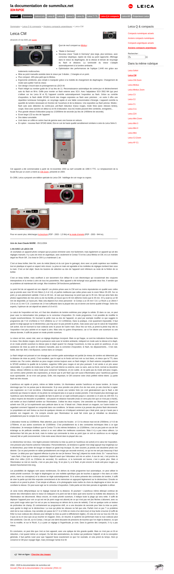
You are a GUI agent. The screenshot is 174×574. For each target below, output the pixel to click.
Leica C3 (131, 94)
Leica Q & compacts (110, 16)
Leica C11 (132, 109)
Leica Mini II (133, 128)
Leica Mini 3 (133, 123)
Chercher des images (41, 554)
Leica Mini (132, 133)
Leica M (51, 16)
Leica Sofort (133, 70)
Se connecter (47, 568)
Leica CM (132, 75)
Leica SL (80, 16)
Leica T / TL (92, 16)
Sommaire (27, 16)
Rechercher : (133, 53)
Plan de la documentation (29, 568)
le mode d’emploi (77, 234)
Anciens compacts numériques (141, 38)
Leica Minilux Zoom (136, 90)
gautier (34, 40)
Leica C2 (131, 99)
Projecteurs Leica (141, 16)
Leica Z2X (132, 114)
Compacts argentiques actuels (141, 43)
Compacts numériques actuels (141, 33)
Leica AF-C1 (133, 142)
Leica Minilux (133, 85)
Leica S (70, 16)
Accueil (14, 16)
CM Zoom (44, 172)
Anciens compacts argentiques (57, 26)
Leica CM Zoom (135, 80)
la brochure (43, 234)
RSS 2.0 (57, 568)
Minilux (84, 45)
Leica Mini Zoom (135, 118)
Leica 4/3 (126, 16)
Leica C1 (131, 104)
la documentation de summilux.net (41, 6)
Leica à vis (40, 16)
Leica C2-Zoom (134, 138)
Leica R (60, 16)
